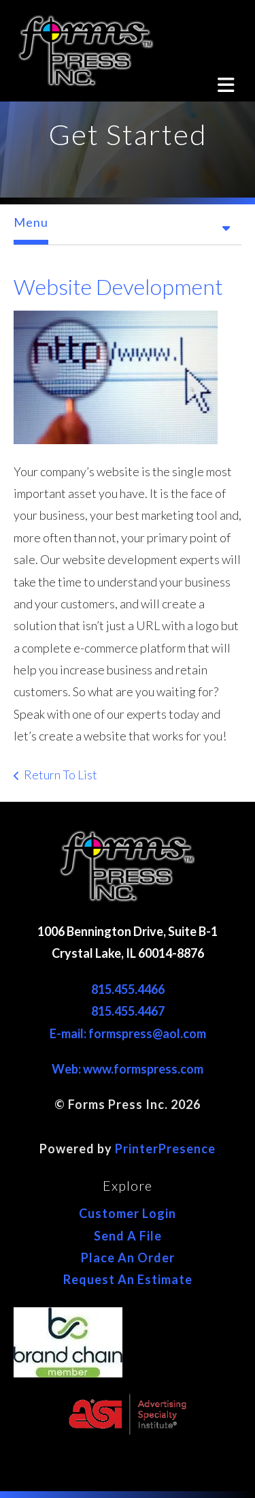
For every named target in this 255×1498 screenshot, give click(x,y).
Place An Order (128, 1257)
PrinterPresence (165, 1148)
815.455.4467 (128, 1010)
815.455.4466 (128, 989)
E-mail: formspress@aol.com (128, 1033)
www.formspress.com (143, 1068)
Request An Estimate (127, 1279)
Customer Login (127, 1213)
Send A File (128, 1235)
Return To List (60, 774)
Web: (67, 1068)
